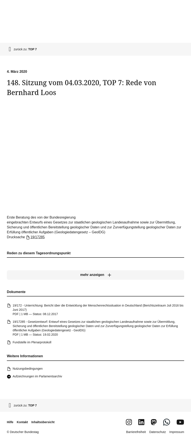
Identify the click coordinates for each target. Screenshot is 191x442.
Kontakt (22, 422)
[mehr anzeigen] (95, 275)
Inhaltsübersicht (42, 422)
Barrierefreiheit (136, 432)
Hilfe (10, 422)
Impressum (176, 432)
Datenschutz (157, 432)
